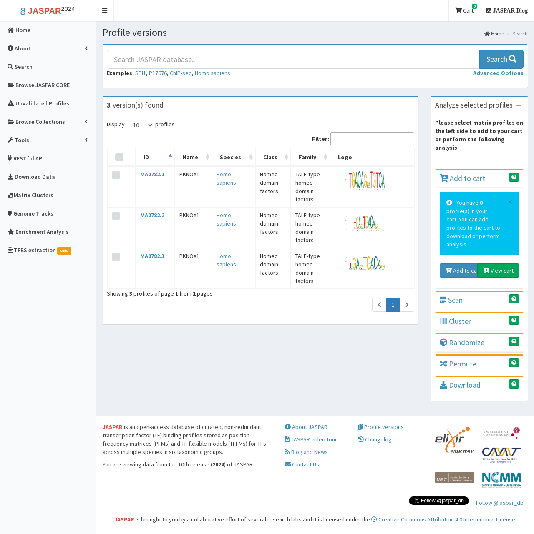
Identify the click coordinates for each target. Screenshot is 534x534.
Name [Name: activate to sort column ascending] (180, 157)
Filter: (363, 138)
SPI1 (140, 73)
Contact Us (302, 464)
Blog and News (306, 452)
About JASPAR (306, 427)
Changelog (375, 439)
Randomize (462, 342)
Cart (466, 9)
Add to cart (462, 178)
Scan (451, 300)
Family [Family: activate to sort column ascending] (300, 157)
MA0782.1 (148, 174)
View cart (498, 270)
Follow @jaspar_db (500, 502)
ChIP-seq (181, 73)
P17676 (158, 73)
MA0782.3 (148, 239)
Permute (458, 364)
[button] (105, 10)
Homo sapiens (212, 73)
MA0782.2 (148, 207)
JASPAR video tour (311, 439)
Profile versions (381, 427)
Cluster (455, 321)
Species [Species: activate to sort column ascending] (214, 157)
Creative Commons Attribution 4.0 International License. (443, 519)
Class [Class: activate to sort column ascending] (252, 157)
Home (494, 33)
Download (460, 385)
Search (501, 59)
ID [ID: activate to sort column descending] (142, 157)
